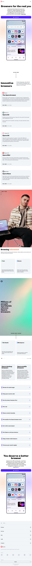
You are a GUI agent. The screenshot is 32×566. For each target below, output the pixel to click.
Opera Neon (6, 173)
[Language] (16, 562)
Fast (3, 261)
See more (23, 14)
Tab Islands (5, 342)
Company (16, 543)
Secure (19, 261)
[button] (16, 17)
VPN (20, 270)
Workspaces (21, 342)
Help (16, 535)
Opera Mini (6, 155)
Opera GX (5, 135)
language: (30, 1)
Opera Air (5, 115)
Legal (16, 539)
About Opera (4, 191)
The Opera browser (9, 95)
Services (16, 531)
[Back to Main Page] (2, 1)
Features (16, 527)
